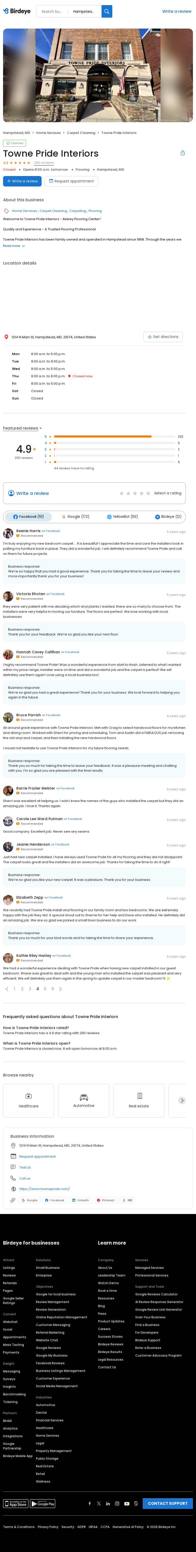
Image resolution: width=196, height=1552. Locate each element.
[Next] (182, 1099)
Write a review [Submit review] (22, 181)
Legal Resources (110, 1358)
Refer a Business (148, 1346)
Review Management (52, 1300)
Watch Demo (108, 1281)
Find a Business (147, 1323)
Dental (41, 1411)
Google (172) (71, 516)
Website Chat (47, 1338)
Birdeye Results (110, 1350)
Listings (9, 1266)
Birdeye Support (147, 1338)
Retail (40, 1472)
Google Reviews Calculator (156, 1292)
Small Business (48, 1266)
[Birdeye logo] (17, 11)
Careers (104, 1327)
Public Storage (47, 1457)
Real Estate (45, 1464)
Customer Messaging (53, 1323)
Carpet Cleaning (81, 132)
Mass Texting (13, 1343)
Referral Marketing (50, 1331)
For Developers (146, 1331)
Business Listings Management (60, 1369)
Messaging (11, 1369)
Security (68, 1525)
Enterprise (44, 1273)
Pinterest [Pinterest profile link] (106, 1198)
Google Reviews (48, 1346)
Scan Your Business (150, 1315)
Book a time (107, 1289)
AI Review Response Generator (159, 1300)
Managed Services (149, 1266)
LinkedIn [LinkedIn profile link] (80, 1198)
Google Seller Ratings (13, 1298)
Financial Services (50, 1418)
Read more (14, 246)
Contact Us (107, 1365)
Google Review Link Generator (158, 1308)
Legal (40, 1441)
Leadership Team (111, 1273)
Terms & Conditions (19, 1525)
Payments (11, 1350)
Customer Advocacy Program (158, 1353)
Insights (9, 1385)
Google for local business (56, 1292)
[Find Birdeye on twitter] (99, 1501)
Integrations (13, 1434)
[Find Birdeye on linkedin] (108, 1501)
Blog (101, 1304)
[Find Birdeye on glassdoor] (136, 1501)
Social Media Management (57, 1384)
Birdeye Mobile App (18, 1454)
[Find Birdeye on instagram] (117, 1501)
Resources (106, 1296)
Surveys (9, 1377)
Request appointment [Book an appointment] (71, 181)
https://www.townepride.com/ (44, 1187)
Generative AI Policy (128, 1525)
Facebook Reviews (50, 1361)
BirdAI (7, 1419)
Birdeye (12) (159, 516)
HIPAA (93, 1525)
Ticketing (10, 1400)
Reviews (9, 1273)
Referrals (10, 1281)
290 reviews (44, 162)
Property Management (54, 1449)
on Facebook (51, 529)
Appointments (14, 1335)
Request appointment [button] (37, 1154)
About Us (105, 1266)
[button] (6, 987)
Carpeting (77, 210)
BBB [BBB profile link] (127, 1198)
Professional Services (151, 1273)
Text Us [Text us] (25, 1165)
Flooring (82, 169)
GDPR (81, 1525)
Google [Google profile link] (29, 1198)
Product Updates (111, 1319)
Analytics (10, 1426)
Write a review (176, 11)
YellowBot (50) (115, 516)
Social (7, 1327)
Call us (24, 1176)
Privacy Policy (48, 1525)
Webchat (10, 1320)
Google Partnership (12, 1444)
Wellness (43, 1480)
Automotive (45, 1403)
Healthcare (44, 1426)
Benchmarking (14, 1392)
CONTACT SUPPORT (168, 1501)
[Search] (107, 11)
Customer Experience (53, 1376)
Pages (8, 1289)
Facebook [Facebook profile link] (54, 1198)
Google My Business (52, 1353)
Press (102, 1312)
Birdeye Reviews (110, 1342)
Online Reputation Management (61, 1315)
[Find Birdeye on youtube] (126, 1501)
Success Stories (110, 1335)
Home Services (48, 132)
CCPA (105, 1525)
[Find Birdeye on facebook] (90, 1501)
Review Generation (51, 1308)
